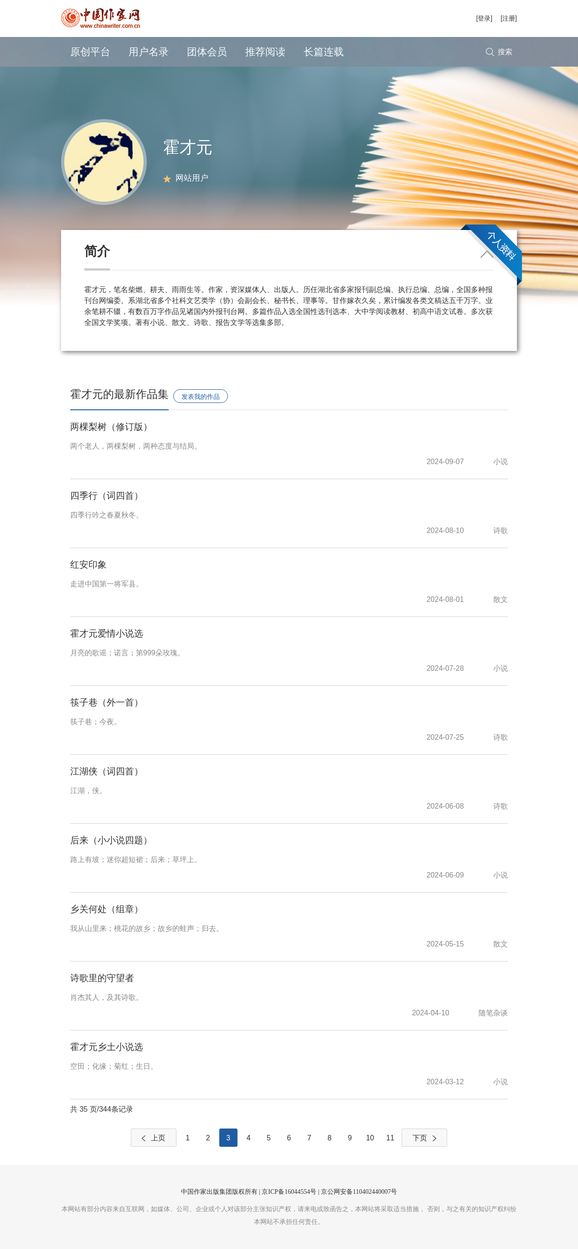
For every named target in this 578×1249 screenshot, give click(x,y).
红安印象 (88, 564)
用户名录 (149, 51)
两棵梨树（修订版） (111, 427)
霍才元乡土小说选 (106, 1047)
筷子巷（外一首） (106, 702)
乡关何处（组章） (106, 909)
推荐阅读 (265, 51)
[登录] (484, 18)
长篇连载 (324, 51)
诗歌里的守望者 (102, 978)
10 (370, 1138)
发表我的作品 (200, 396)
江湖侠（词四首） (106, 771)
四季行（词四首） (106, 496)
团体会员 (207, 51)
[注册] (509, 18)
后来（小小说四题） (111, 840)
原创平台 (90, 51)
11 (390, 1138)
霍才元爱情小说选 (106, 633)
